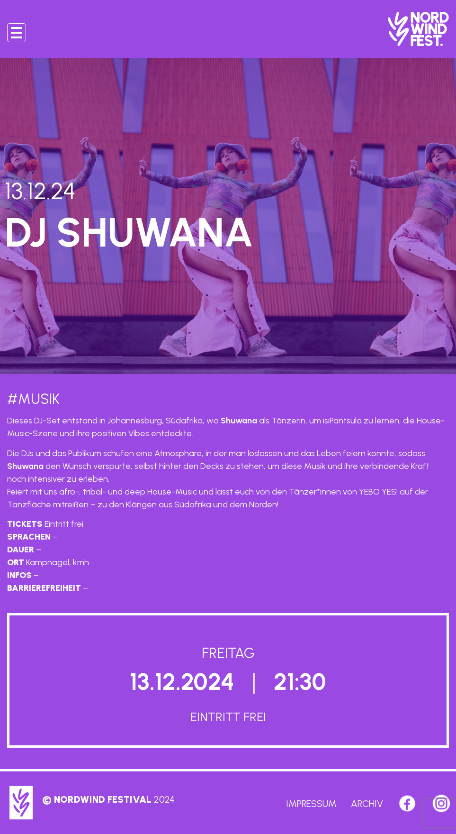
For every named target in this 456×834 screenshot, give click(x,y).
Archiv (367, 803)
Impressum (311, 803)
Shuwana (239, 420)
